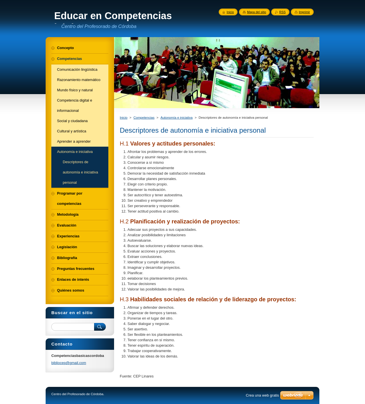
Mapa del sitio (256, 12)
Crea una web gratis (262, 395)
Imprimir (304, 12)
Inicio (123, 117)
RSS (282, 12)
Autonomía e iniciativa (177, 117)
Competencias (144, 117)
